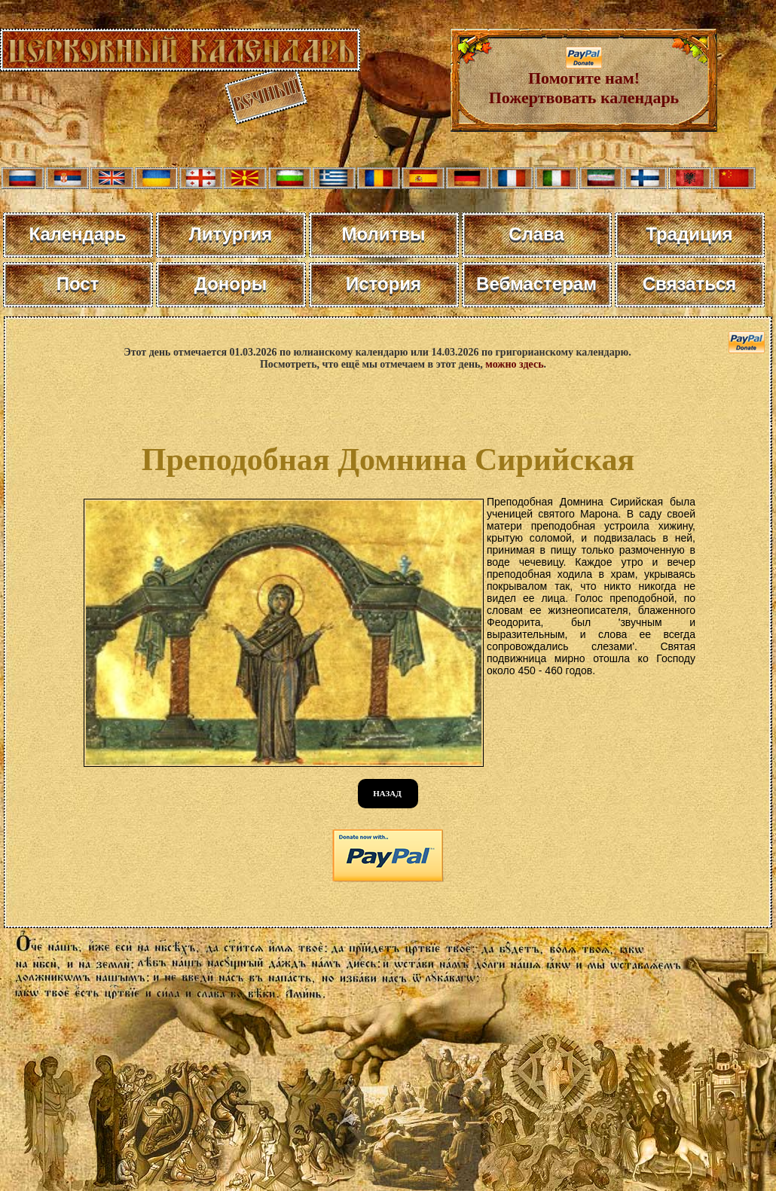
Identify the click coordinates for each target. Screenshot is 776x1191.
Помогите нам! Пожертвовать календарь (584, 80)
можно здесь (514, 364)
